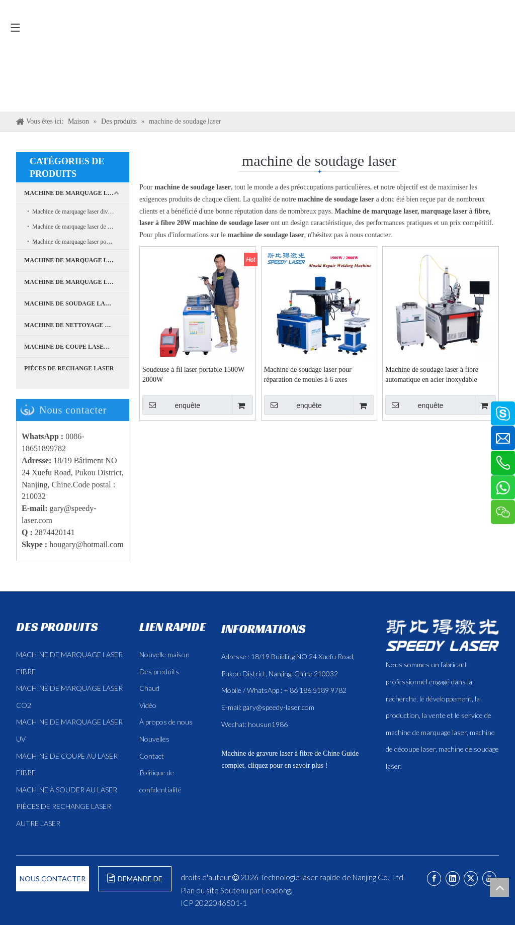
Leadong (276, 890)
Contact (151, 756)
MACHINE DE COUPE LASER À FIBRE (76, 346)
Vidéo (147, 705)
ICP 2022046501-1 (214, 902)
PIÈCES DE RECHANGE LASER (69, 368)
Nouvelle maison (164, 654)
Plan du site (200, 890)
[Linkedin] (453, 878)
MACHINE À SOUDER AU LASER (66, 789)
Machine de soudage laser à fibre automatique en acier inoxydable (431, 374)
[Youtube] (489, 878)
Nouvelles (154, 739)
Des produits (159, 671)
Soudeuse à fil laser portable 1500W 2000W (193, 374)
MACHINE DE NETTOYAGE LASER (74, 325)
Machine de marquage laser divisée (74, 211)
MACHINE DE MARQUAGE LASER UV (76, 260)
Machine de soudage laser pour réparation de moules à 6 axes (308, 374)
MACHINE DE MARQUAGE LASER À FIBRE (76, 192)
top (499, 887)
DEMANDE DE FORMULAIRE (134, 882)
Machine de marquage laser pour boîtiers (80, 241)
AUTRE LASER (38, 823)
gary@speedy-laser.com (278, 707)
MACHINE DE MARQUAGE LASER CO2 (76, 281)
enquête (171, 405)
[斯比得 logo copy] (442, 635)
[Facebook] (434, 878)
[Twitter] (471, 878)
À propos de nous (166, 721)
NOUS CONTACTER (52, 878)
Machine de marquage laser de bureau (78, 226)
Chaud (149, 688)
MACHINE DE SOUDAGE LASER (70, 303)
